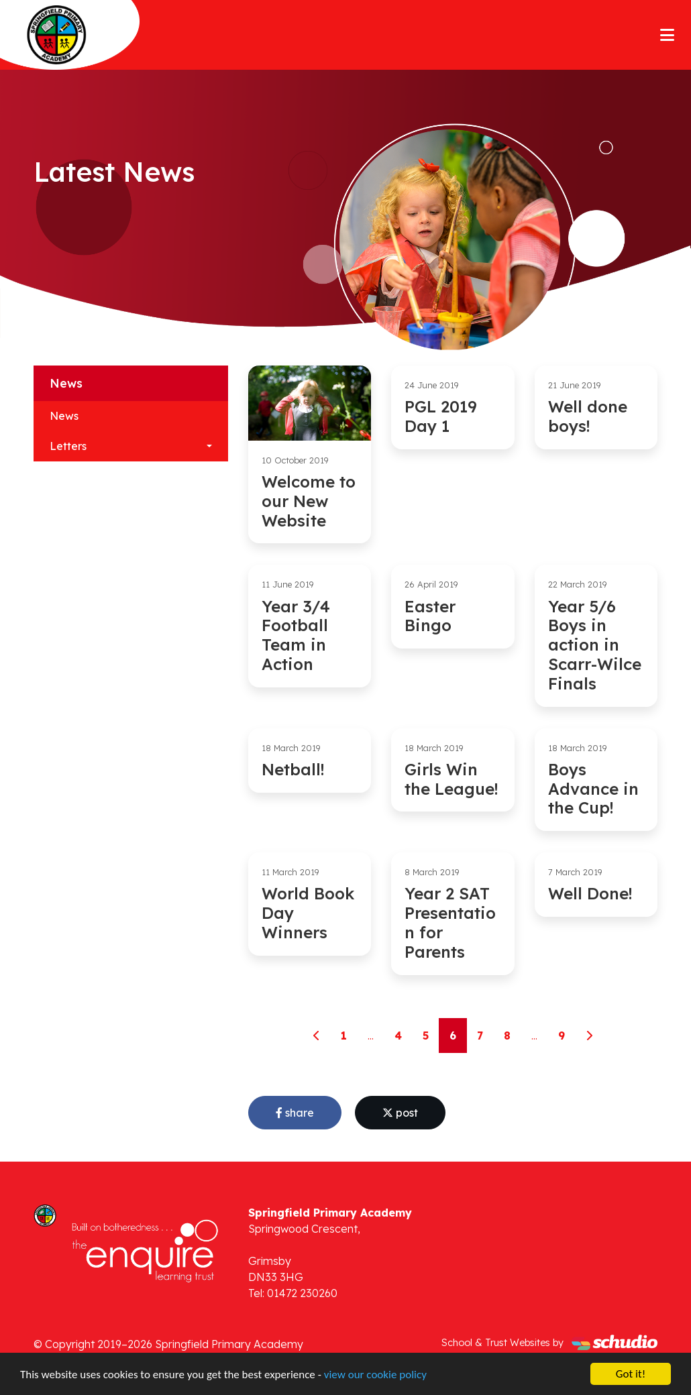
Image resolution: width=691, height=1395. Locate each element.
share (295, 1112)
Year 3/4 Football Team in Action (296, 635)
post (400, 1112)
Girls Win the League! (451, 779)
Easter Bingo (430, 616)
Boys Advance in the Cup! (593, 788)
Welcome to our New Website (309, 501)
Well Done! (590, 893)
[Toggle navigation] (667, 34)
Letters (68, 446)
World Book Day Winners (308, 912)
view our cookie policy (375, 1375)
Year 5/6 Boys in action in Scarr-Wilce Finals (594, 644)
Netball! (293, 769)
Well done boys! (587, 416)
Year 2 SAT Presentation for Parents (450, 922)
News (64, 416)
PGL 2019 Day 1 (441, 416)
